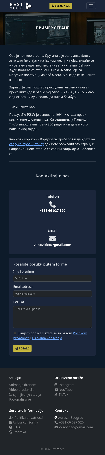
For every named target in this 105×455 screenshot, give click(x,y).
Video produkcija (21, 389)
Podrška (17, 432)
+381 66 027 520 (52, 210)
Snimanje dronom (22, 384)
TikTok (61, 394)
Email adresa (23, 286)
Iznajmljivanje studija (25, 394)
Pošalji (22, 348)
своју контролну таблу (26, 144)
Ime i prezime (23, 271)
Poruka (18, 302)
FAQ (14, 427)
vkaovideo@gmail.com (52, 244)
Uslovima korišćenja (47, 338)
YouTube (64, 389)
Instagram (64, 384)
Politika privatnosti (26, 417)
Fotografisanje (20, 399)
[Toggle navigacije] (91, 6)
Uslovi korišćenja (23, 422)
